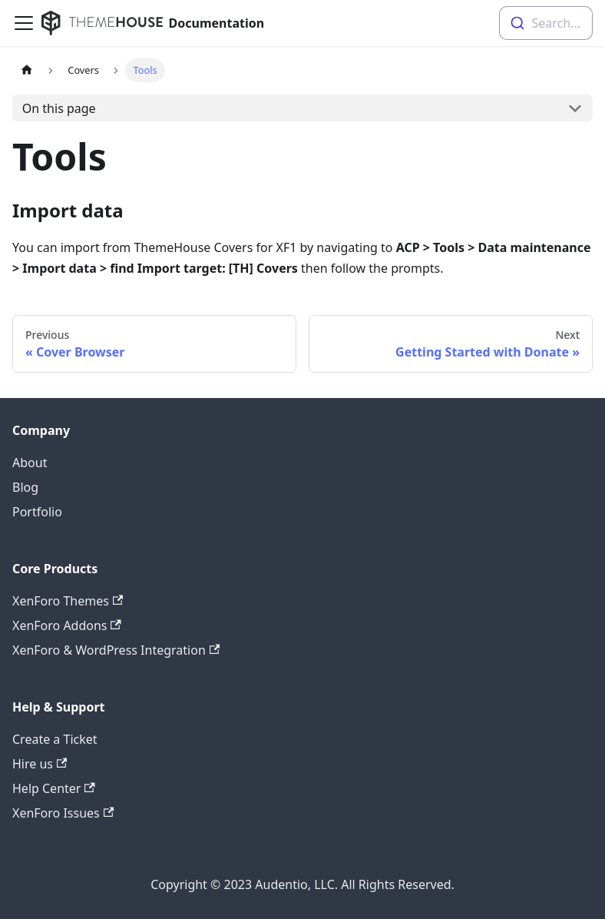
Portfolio (37, 511)
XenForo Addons (66, 625)
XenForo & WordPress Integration (116, 650)
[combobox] (546, 23)
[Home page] (26, 70)
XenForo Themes (67, 600)
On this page (59, 108)
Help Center (53, 788)
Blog (25, 487)
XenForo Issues (63, 813)
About (29, 462)
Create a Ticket (55, 739)
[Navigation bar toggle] (23, 23)
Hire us (39, 763)
